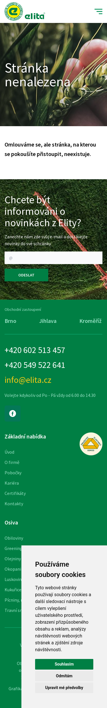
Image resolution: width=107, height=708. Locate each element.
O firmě (12, 462)
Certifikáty (15, 493)
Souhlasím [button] (64, 664)
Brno (10, 320)
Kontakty (14, 503)
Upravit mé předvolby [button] (64, 687)
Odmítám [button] (64, 676)
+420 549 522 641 (35, 365)
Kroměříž (90, 320)
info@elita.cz (28, 379)
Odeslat (26, 275)
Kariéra (12, 483)
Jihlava (47, 320)
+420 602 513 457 (35, 350)
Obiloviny (14, 538)
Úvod (9, 452)
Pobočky (13, 472)
